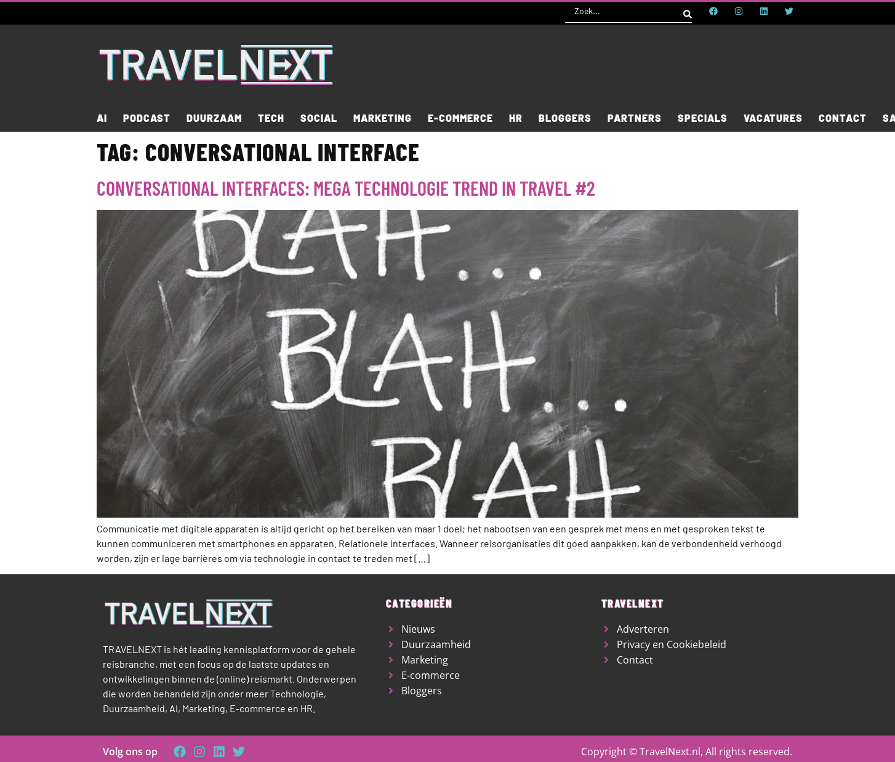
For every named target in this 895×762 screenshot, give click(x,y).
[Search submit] (687, 11)
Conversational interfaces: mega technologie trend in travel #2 (346, 187)
